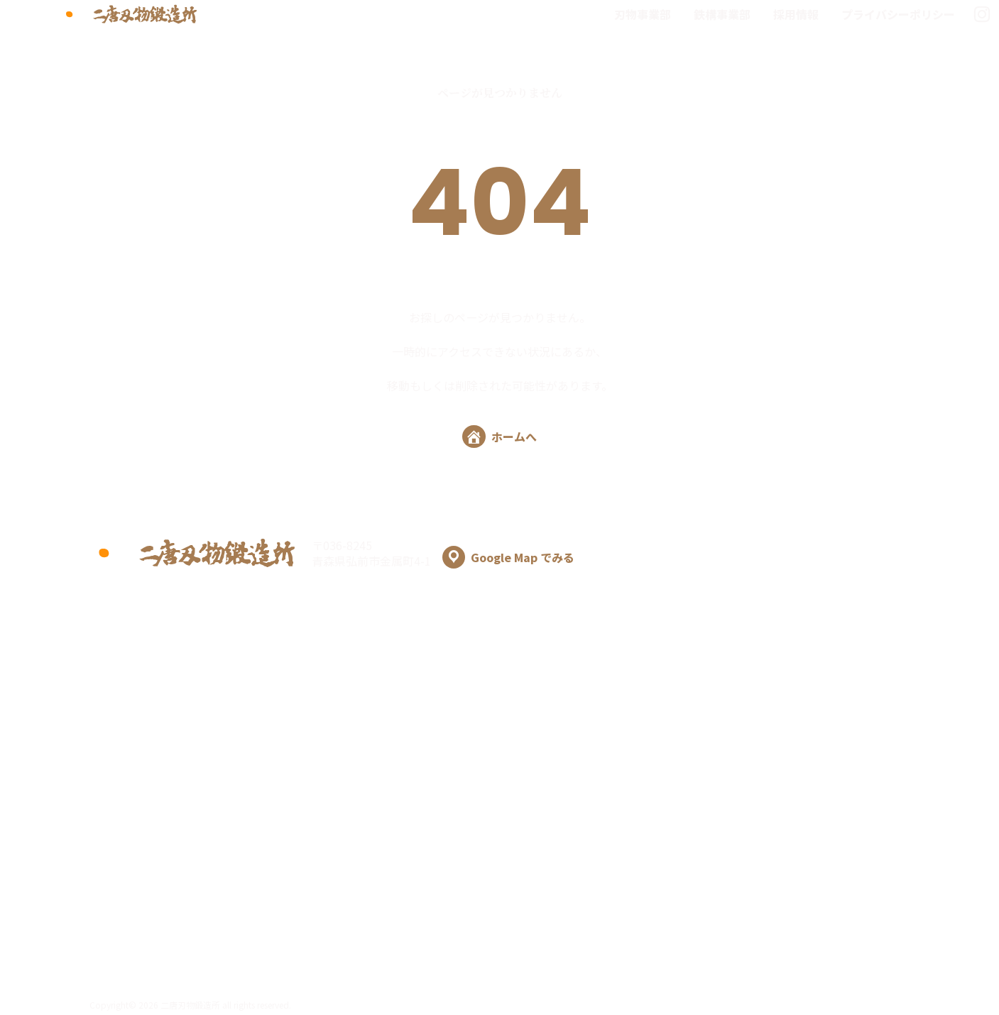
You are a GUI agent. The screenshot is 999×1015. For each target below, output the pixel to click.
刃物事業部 (642, 14)
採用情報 (796, 14)
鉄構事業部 (722, 14)
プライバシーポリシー (898, 14)
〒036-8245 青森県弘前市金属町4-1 (443, 553)
